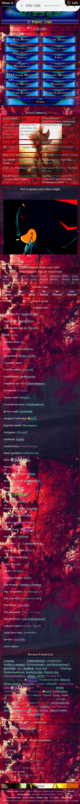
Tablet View (42, 797)
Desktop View (14, 797)
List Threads (72, 293)
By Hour (32, 293)
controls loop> (48, 5)
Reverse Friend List (40, 654)
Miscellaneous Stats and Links (40, 267)
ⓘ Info (72, 3)
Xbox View (66, 797)
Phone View (29, 797)
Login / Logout (19, 179)
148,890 (11, 159)
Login (48, 21)
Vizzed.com (12, 791)
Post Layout (40, 301)
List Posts (20, 293)
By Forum (44, 293)
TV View (54, 797)
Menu (7, 3)
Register (37, 21)
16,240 (6, 163)
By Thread (57, 293)
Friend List (40, 307)
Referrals (41, 722)
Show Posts (8, 293)
